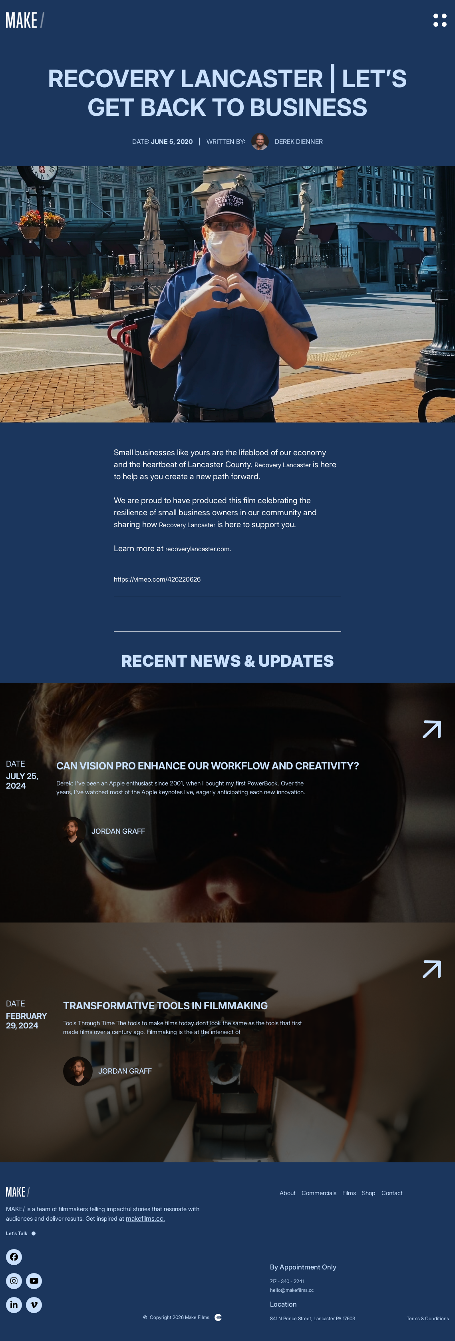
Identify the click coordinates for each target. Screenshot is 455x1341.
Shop (369, 1193)
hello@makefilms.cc (292, 1290)
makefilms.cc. (145, 1218)
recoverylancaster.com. (198, 549)
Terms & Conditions (428, 1318)
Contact (392, 1193)
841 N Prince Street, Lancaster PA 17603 (312, 1318)
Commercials (319, 1193)
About (288, 1193)
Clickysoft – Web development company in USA (218, 1317)
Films (349, 1193)
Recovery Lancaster (282, 465)
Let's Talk (21, 1233)
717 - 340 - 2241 (287, 1281)
